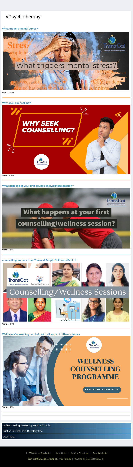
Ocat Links (61, 453)
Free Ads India (100, 453)
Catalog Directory (79, 453)
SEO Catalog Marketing (40, 453)
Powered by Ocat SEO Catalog (88, 458)
